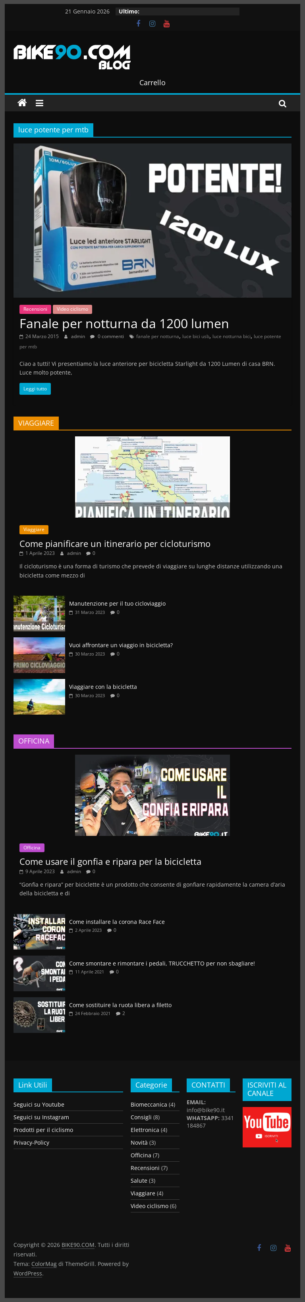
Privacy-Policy (31, 1142)
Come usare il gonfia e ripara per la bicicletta (110, 861)
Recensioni (35, 309)
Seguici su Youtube (39, 1104)
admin (78, 336)
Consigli (141, 1117)
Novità (139, 1142)
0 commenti (107, 336)
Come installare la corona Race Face (117, 921)
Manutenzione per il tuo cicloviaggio (117, 603)
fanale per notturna (157, 336)
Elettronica (145, 1130)
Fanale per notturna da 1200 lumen (124, 323)
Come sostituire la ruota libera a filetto (120, 1005)
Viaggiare (33, 529)
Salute (139, 1180)
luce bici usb (195, 336)
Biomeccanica (149, 1104)
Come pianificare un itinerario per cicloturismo (114, 543)
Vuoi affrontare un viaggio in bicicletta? (121, 645)
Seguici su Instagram (41, 1117)
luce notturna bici (231, 336)
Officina (32, 847)
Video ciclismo (72, 309)
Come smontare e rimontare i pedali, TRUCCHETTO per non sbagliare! (162, 963)
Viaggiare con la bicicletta (103, 686)
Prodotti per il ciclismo (43, 1130)
